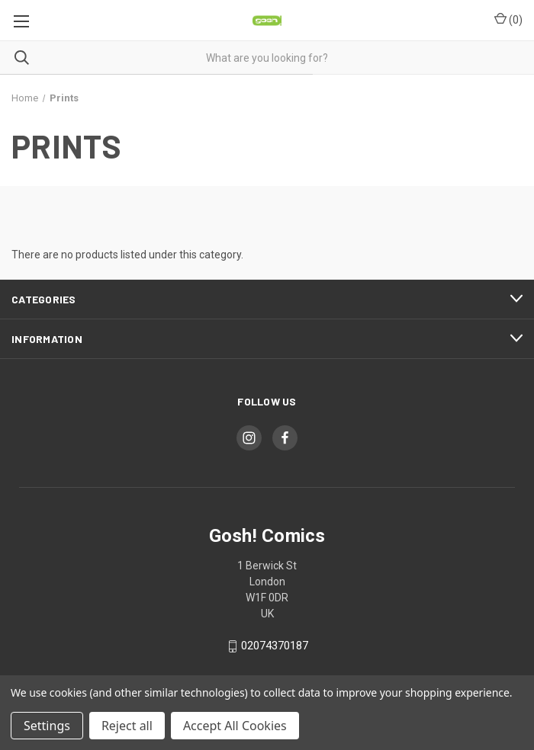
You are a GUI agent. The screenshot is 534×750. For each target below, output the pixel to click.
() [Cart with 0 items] (508, 19)
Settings (47, 725)
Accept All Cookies (235, 725)
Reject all (127, 725)
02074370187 (274, 646)
